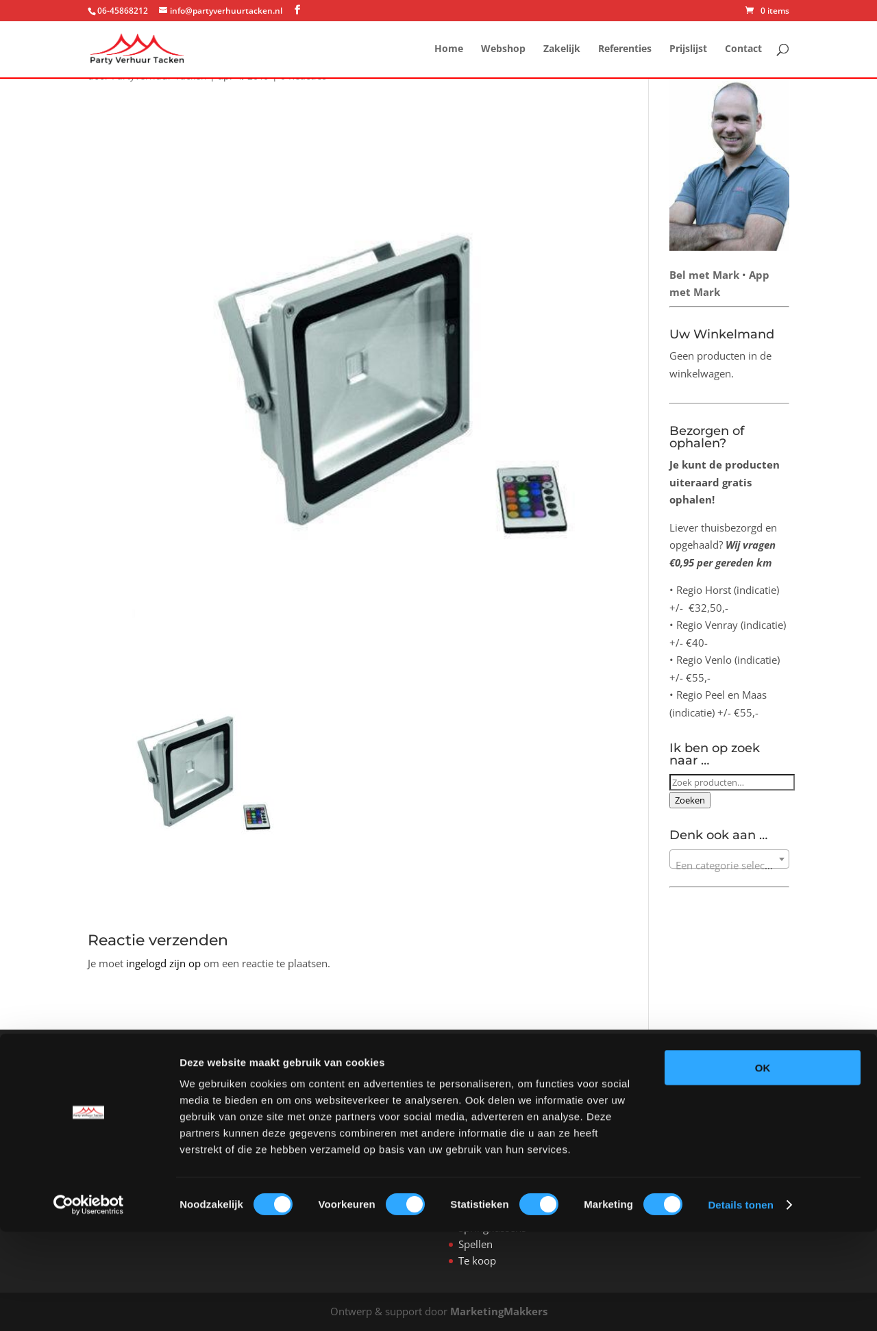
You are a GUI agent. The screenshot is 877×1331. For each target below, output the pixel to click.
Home (448, 50)
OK (763, 1167)
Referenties (625, 50)
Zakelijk (561, 50)
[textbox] (729, 865)
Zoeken (690, 800)
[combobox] (729, 859)
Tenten (474, 1112)
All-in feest (483, 1096)
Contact (743, 50)
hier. (684, 1096)
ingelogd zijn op (163, 963)
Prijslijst (688, 50)
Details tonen (740, 1304)
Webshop (503, 50)
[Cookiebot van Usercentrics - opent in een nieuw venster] (89, 1304)
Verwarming (487, 1129)
